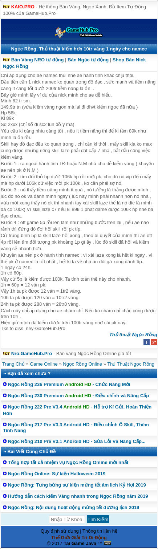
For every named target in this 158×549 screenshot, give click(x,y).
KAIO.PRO (23, 6)
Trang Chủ (13, 364)
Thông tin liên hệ (99, 531)
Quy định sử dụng (60, 531)
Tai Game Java (80, 543)
